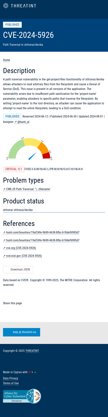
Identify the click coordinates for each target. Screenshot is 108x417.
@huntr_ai (23, 122)
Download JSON (17, 269)
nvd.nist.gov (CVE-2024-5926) (24, 256)
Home (6, 60)
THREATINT (32, 351)
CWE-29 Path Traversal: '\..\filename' (28, 189)
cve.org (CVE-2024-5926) (21, 248)
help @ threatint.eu (20, 332)
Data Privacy (10, 378)
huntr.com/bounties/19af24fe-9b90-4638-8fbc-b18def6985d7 (43, 232)
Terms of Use (11, 383)
